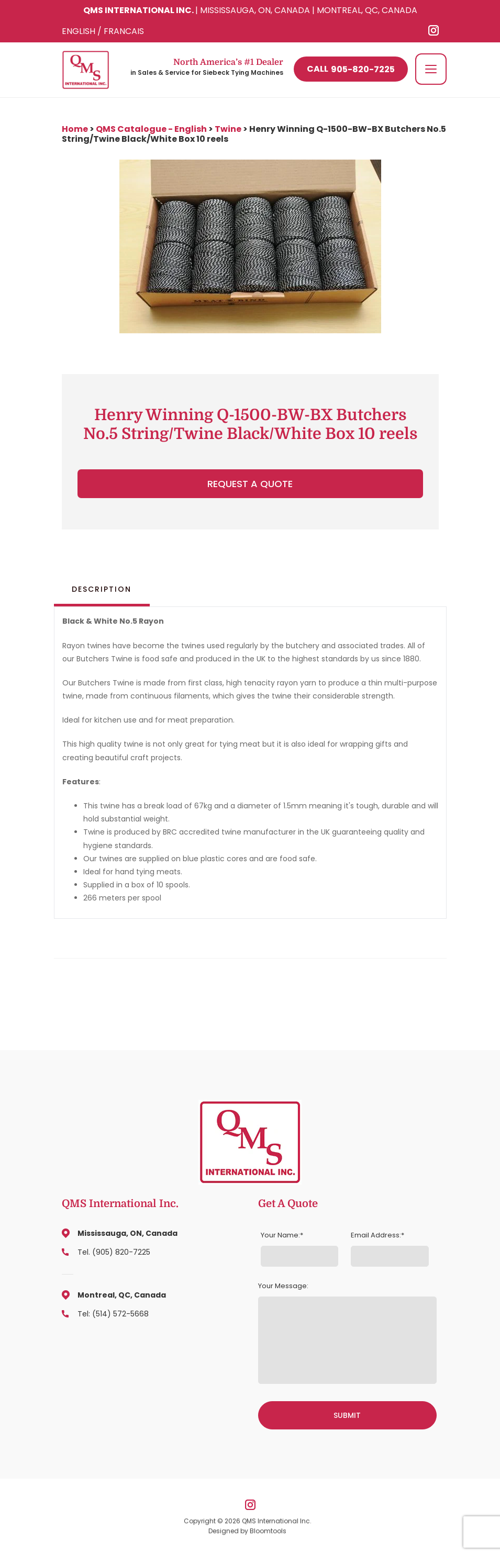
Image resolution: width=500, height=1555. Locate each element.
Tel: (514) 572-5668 (113, 1314)
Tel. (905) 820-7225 (113, 1252)
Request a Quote (250, 483)
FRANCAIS (124, 31)
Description (101, 589)
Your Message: (283, 1286)
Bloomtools (268, 1532)
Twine (228, 129)
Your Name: (280, 1235)
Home (76, 129)
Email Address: (376, 1235)
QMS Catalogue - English (151, 129)
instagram (433, 30)
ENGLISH (78, 31)
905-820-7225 (350, 69)
